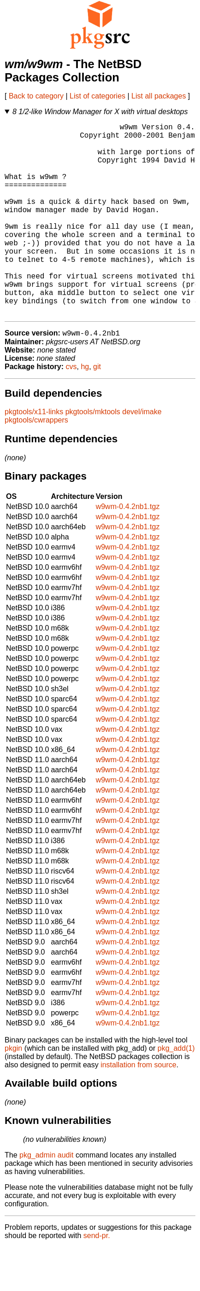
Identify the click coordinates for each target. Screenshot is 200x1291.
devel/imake (141, 455)
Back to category (36, 96)
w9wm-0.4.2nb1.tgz (128, 550)
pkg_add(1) (176, 1092)
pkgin (13, 1092)
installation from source (138, 1108)
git (97, 410)
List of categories (97, 96)
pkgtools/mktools (92, 455)
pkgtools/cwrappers (36, 464)
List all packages (158, 96)
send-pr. (96, 1279)
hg (85, 410)
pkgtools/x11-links (34, 455)
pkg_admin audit (46, 1199)
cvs (71, 410)
